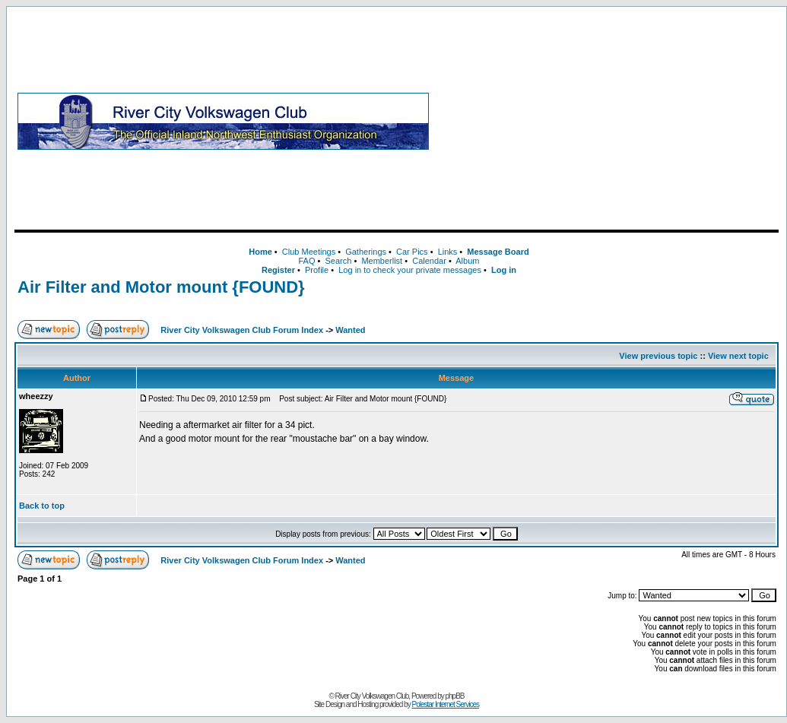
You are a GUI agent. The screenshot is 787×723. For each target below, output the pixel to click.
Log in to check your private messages (409, 269)
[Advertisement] (607, 120)
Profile (316, 269)
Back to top (42, 505)
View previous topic (658, 355)
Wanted (350, 330)
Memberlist (381, 260)
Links (448, 251)
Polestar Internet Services (445, 704)
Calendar (429, 260)
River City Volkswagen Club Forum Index (241, 330)
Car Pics (412, 251)
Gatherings (365, 251)
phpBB (455, 696)
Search (338, 260)
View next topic (738, 355)
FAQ (306, 260)
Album (467, 260)
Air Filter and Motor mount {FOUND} (161, 286)
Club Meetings (308, 251)
